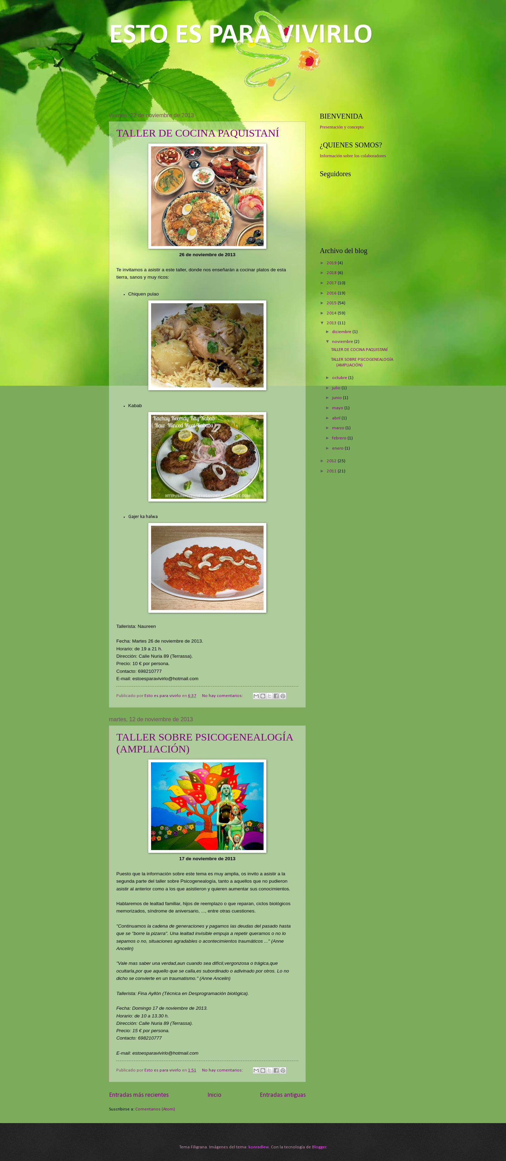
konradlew (258, 1147)
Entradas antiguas (283, 1095)
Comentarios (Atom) (155, 1109)
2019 (332, 263)
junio (337, 398)
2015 (332, 303)
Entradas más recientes (139, 1095)
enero (338, 448)
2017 (332, 283)
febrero (340, 438)
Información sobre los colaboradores (353, 155)
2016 (332, 293)
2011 (332, 471)
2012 (332, 461)
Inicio (214, 1095)
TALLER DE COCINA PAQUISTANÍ (197, 133)
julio (337, 388)
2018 (332, 273)
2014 (332, 313)
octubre (340, 378)
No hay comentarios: (223, 696)
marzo (338, 428)
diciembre (342, 332)
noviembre (343, 341)
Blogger (319, 1147)
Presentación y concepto (342, 127)
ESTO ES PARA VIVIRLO (240, 35)
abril (337, 418)
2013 (332, 323)
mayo (338, 408)
